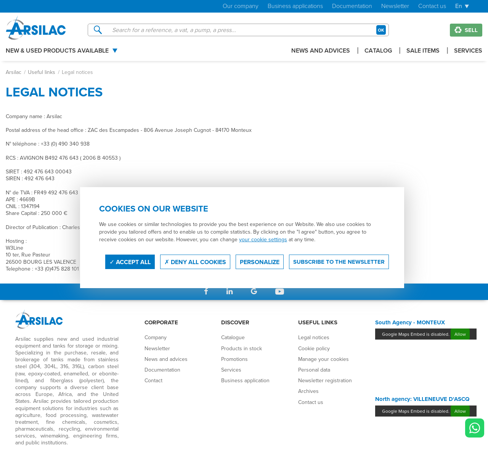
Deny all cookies (195, 262)
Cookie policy (314, 348)
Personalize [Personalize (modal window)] (259, 262)
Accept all (130, 262)
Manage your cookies (323, 359)
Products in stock (241, 348)
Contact (153, 380)
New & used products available (57, 51)
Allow (460, 334)
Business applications (295, 6)
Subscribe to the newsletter (339, 262)
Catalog (378, 51)
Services (468, 51)
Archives (308, 391)
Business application (245, 380)
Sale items (423, 51)
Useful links (41, 72)
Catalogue (233, 337)
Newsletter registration (325, 380)
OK (381, 30)
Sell (466, 30)
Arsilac (13, 72)
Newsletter (395, 6)
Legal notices (313, 337)
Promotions (234, 359)
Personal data (314, 369)
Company (155, 337)
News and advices (320, 51)
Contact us (432, 6)
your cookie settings (263, 239)
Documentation (352, 6)
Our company (240, 6)
